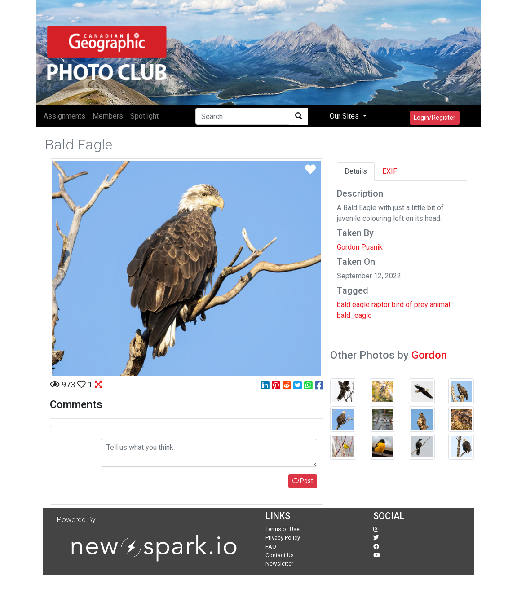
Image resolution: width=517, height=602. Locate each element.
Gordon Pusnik (360, 247)
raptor (380, 304)
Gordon (429, 355)
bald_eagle (354, 315)
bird (398, 304)
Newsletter (279, 563)
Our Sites (345, 116)
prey (421, 304)
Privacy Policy (282, 537)
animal (440, 304)
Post (302, 480)
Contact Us (279, 555)
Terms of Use (282, 529)
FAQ (270, 546)
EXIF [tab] (389, 171)
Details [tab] (356, 171)
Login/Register (434, 117)
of (409, 304)
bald (343, 304)
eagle (361, 304)
